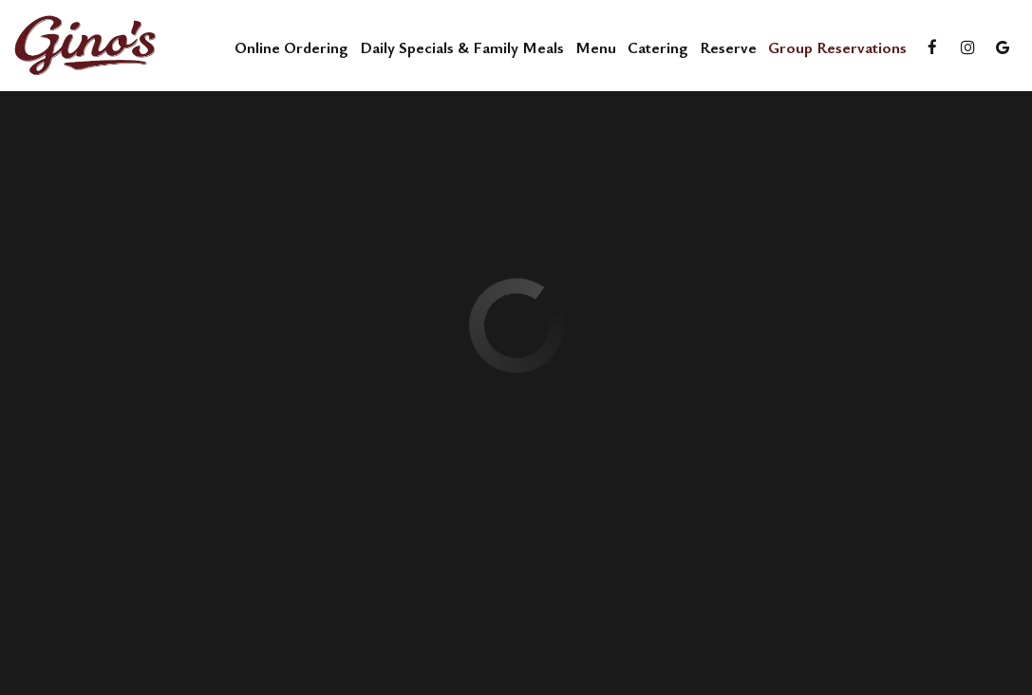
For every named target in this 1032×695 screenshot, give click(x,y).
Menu (595, 47)
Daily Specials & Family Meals (462, 47)
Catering (658, 47)
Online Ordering (291, 47)
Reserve (728, 47)
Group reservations (837, 47)
